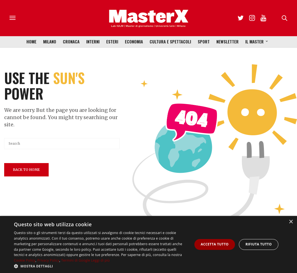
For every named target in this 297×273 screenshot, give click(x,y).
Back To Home (26, 170)
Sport (204, 41)
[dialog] (148, 244)
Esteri (112, 41)
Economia (134, 41)
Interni (93, 41)
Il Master (254, 41)
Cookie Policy (24, 260)
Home (31, 41)
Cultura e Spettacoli (170, 41)
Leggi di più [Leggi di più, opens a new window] (100, 260)
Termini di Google (75, 260)
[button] (100, 266)
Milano (49, 41)
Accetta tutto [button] (215, 244)
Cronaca (71, 41)
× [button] (291, 222)
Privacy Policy (48, 260)
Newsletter (227, 41)
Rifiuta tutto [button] (259, 244)
